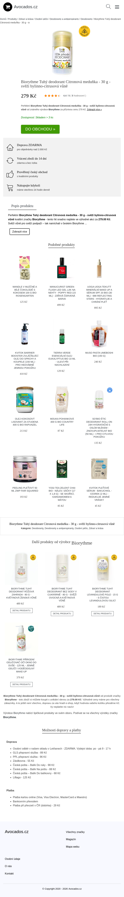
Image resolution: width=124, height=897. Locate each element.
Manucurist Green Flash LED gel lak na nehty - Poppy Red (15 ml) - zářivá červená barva (62, 292)
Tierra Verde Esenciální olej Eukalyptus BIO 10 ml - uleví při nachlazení (62, 358)
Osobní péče (41, 19)
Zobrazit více (19, 231)
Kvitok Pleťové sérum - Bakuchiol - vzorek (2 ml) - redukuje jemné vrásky (99, 494)
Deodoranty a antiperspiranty (64, 19)
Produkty (12, 19)
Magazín (71, 839)
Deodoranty (86, 19)
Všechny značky (75, 832)
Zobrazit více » (94, 109)
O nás (8, 866)
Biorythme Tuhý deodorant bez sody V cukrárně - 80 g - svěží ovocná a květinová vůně (62, 594)
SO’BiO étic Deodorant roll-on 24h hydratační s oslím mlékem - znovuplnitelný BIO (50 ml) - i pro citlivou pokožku (99, 428)
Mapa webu (72, 846)
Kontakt (9, 873)
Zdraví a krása (26, 19)
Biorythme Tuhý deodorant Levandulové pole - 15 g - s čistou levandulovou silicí (102, 594)
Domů (3, 19)
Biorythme (54, 109)
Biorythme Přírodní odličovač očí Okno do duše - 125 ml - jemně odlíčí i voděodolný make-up (21, 665)
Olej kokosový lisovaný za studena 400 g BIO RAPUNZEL (24, 422)
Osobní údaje (12, 859)
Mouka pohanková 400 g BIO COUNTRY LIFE (62, 422)
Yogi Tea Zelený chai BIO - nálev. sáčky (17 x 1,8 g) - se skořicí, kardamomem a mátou (62, 494)
